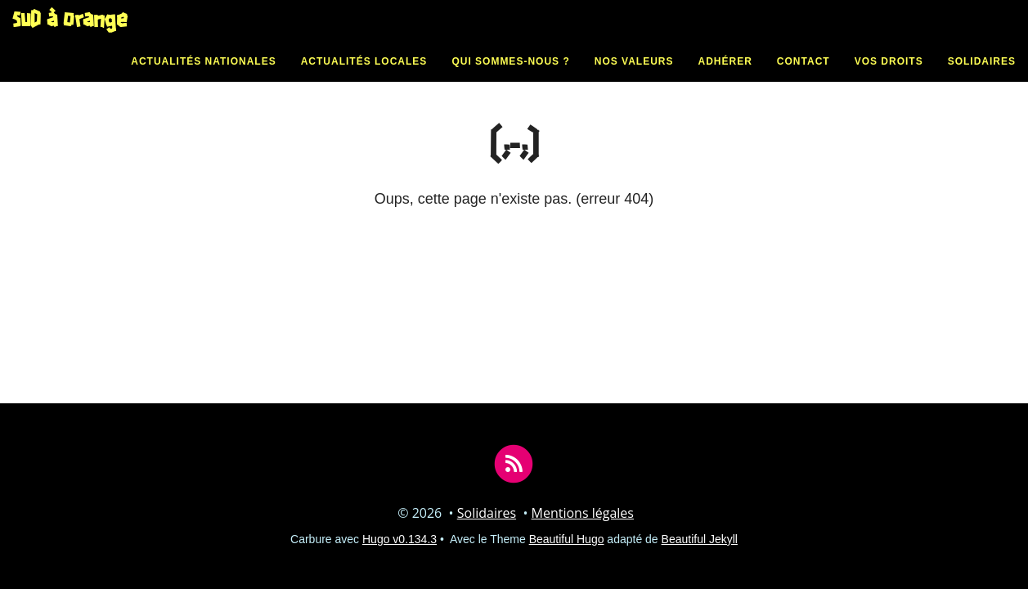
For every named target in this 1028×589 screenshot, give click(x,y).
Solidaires (982, 77)
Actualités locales (364, 77)
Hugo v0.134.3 (399, 539)
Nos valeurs (634, 77)
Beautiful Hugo (566, 539)
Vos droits (889, 77)
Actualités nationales (203, 77)
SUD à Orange (70, 36)
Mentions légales (583, 513)
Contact (803, 77)
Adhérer (725, 77)
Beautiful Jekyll (700, 539)
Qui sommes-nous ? (510, 77)
